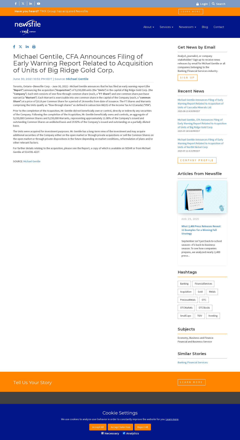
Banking (184, 283)
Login (202, 4)
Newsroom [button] (187, 27)
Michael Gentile (77, 79)
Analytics (131, 433)
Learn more (172, 419)
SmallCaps (185, 315)
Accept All (98, 427)
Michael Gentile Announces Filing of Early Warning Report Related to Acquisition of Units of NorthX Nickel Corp (201, 143)
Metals (212, 291)
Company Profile (197, 160)
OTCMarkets (186, 307)
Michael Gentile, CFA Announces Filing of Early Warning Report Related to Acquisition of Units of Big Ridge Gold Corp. (202, 123)
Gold (200, 291)
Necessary (110, 433)
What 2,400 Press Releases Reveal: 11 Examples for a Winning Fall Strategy (201, 230)
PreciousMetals (187, 299)
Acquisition (185, 291)
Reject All (142, 427)
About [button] (148, 27)
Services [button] (166, 27)
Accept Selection (120, 427)
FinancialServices (203, 283)
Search (218, 4)
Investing (213, 315)
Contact (219, 27)
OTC (204, 299)
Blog (205, 27)
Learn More (191, 11)
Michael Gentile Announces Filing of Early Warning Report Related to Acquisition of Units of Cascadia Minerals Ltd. (201, 103)
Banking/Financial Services (193, 362)
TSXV (199, 315)
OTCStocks (204, 307)
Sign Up (187, 77)
